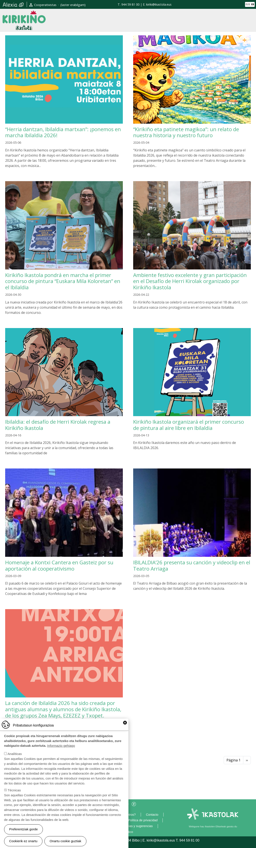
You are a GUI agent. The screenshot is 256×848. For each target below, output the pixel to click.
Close (125, 722)
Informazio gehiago (61, 745)
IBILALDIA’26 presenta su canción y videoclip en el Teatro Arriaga (191, 565)
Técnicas (14, 790)
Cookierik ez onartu (23, 841)
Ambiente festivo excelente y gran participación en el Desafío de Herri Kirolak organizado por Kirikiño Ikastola (190, 281)
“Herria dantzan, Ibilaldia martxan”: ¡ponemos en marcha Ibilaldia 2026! (63, 132)
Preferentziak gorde (23, 829)
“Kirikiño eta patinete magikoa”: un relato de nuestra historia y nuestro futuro (186, 132)
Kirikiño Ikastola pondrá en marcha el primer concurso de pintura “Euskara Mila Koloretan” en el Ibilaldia (62, 281)
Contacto (152, 814)
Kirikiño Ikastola (24, 14)
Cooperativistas (45, 5)
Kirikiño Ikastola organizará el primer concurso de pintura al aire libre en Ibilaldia (188, 424)
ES (252, 4)
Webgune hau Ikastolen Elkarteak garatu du (213, 826)
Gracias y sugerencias (137, 826)
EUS (248, 4)
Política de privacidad (143, 820)
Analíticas (15, 754)
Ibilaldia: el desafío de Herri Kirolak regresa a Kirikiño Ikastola (57, 424)
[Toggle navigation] (249, 20)
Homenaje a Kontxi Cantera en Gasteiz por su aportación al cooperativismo (59, 565)
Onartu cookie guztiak (65, 841)
